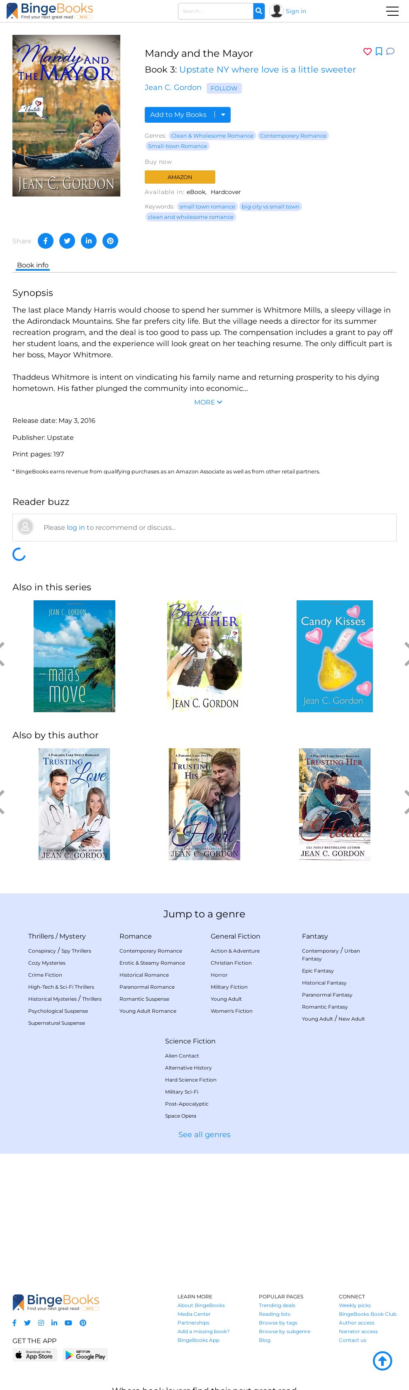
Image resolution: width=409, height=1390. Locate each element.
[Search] (259, 11)
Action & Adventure (235, 951)
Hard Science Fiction (191, 1080)
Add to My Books (187, 115)
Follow (224, 88)
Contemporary (320, 951)
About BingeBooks (201, 1305)
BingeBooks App (198, 1340)
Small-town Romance (177, 146)
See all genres (204, 1134)
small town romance (207, 206)
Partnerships (193, 1323)
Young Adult (226, 999)
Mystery (72, 936)
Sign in (296, 11)
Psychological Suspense (58, 1011)
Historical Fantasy (324, 983)
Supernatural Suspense (56, 1023)
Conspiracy (42, 951)
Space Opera (180, 1116)
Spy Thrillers (76, 951)
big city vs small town (270, 206)
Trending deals (277, 1305)
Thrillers (41, 936)
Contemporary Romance (293, 135)
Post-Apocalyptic (187, 1104)
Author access (357, 1323)
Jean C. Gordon (173, 87)
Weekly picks (355, 1305)
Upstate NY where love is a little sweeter (267, 69)
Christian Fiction (231, 963)
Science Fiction (190, 1041)
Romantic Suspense (144, 999)
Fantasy (315, 936)
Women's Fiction (232, 1011)
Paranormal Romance (147, 987)
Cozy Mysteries (47, 963)
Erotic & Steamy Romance (152, 963)
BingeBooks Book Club (368, 1314)
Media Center (194, 1314)
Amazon (180, 177)
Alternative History (188, 1068)
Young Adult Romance (147, 1011)
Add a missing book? (204, 1331)
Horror (219, 975)
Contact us (352, 1340)
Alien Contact (182, 1056)
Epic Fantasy (318, 971)
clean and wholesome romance (191, 216)
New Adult (351, 1019)
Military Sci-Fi (181, 1092)
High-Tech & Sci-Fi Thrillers (61, 987)
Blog (264, 1340)
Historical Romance (144, 975)
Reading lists (274, 1314)
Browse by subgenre (284, 1331)
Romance (135, 936)
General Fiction (235, 936)
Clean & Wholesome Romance (212, 135)
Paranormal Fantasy (327, 995)
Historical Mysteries (52, 999)
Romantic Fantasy (325, 1007)
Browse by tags (278, 1323)
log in (76, 527)
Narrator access (358, 1331)
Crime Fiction (45, 975)
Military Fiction (229, 987)
